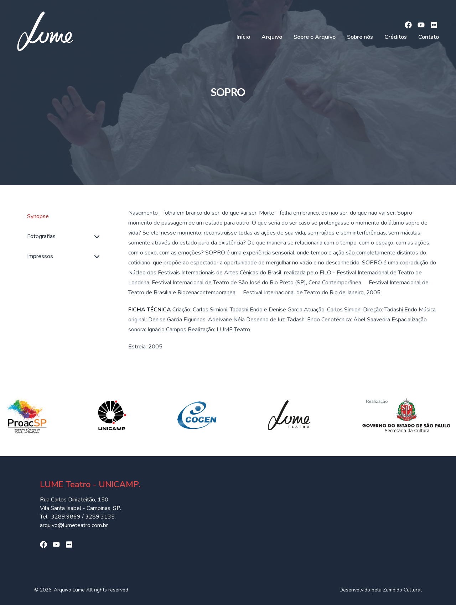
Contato (428, 37)
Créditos (395, 37)
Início (243, 37)
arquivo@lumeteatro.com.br (74, 525)
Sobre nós (360, 37)
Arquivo (271, 37)
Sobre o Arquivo (315, 37)
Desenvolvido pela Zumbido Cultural (381, 589)
